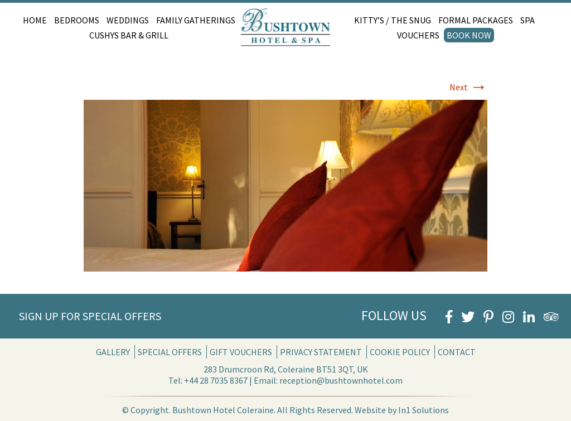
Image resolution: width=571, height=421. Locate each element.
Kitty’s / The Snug (392, 20)
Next (468, 87)
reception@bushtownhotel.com (341, 380)
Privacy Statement (321, 351)
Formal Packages (475, 20)
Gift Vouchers (241, 351)
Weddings (128, 20)
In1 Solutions (423, 409)
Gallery (113, 351)
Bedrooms (76, 20)
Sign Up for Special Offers (90, 316)
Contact (457, 351)
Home (35, 20)
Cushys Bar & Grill (128, 35)
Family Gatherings (195, 20)
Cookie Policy (400, 351)
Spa (527, 20)
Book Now (469, 35)
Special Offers (170, 351)
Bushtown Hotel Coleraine (223, 409)
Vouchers (418, 35)
